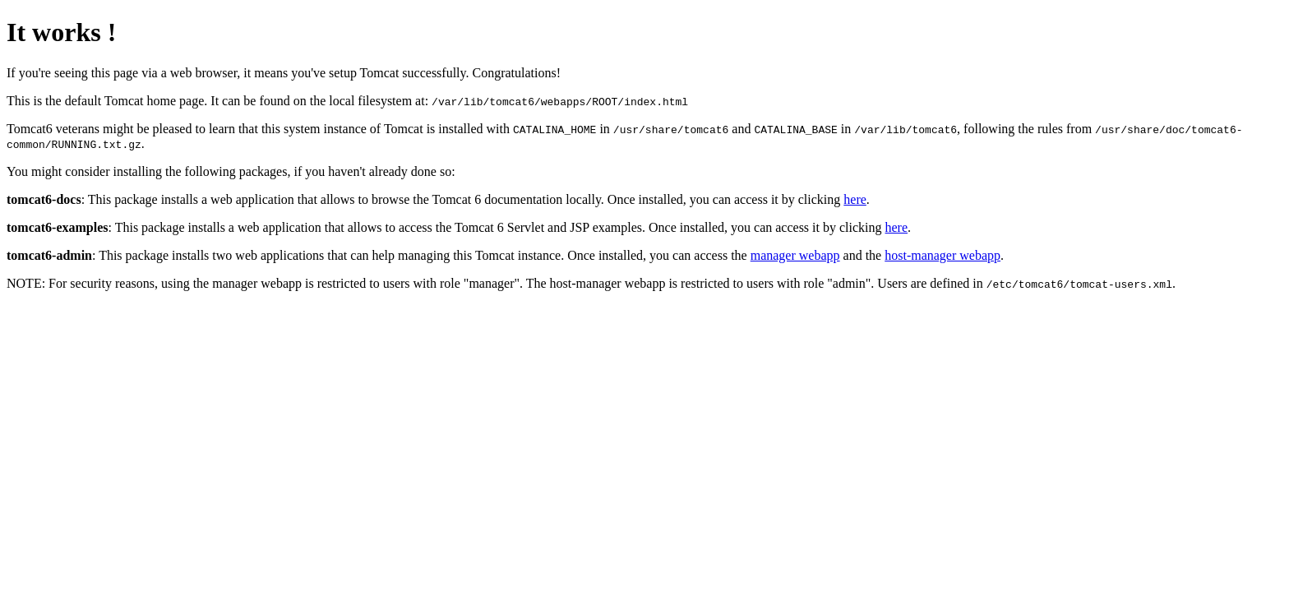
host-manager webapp (942, 255)
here (854, 199)
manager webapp (795, 255)
